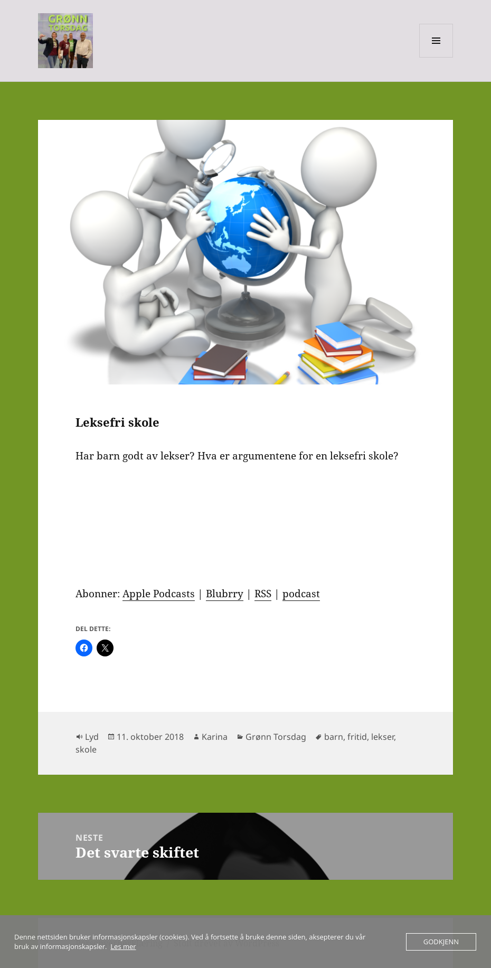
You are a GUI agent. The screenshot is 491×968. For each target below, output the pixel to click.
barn (333, 737)
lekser (382, 737)
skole (86, 749)
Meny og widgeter (436, 57)
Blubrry (224, 593)
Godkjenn (441, 941)
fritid (357, 737)
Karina (215, 737)
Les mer (123, 946)
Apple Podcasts (158, 593)
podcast (301, 593)
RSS (262, 593)
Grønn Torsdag (276, 737)
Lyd (92, 737)
